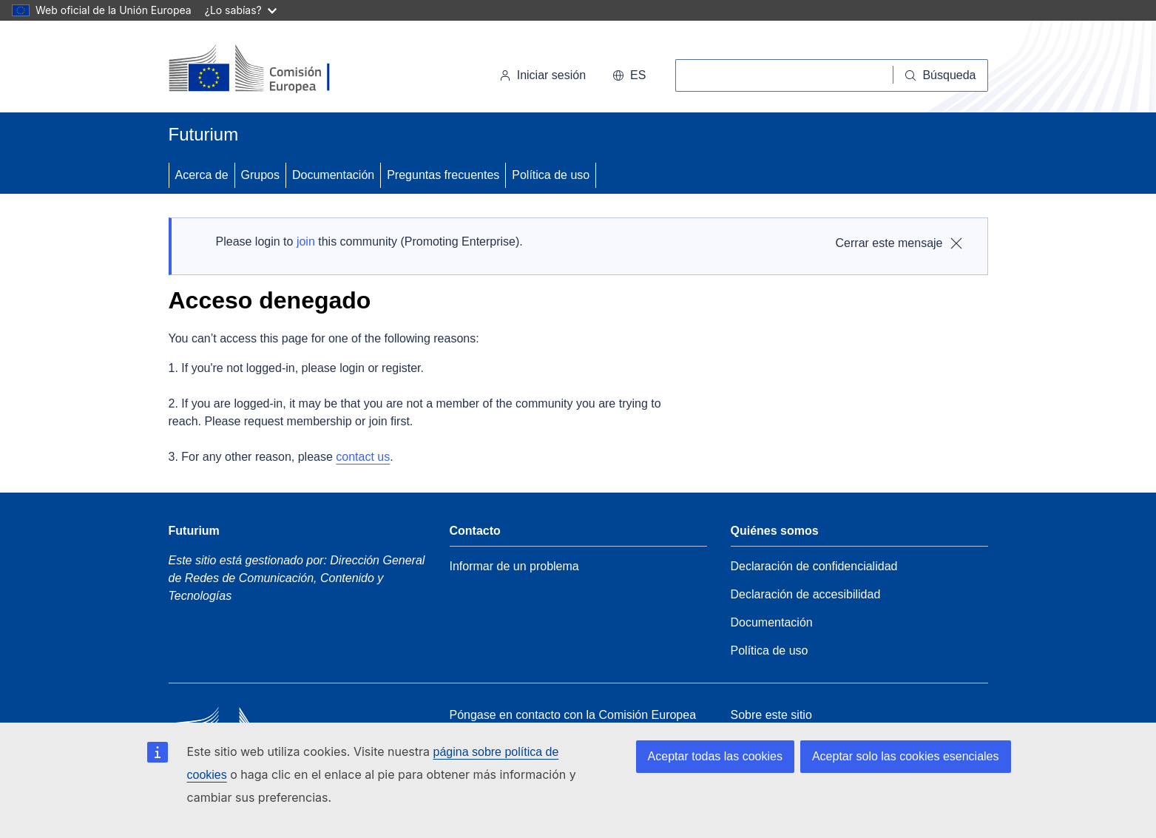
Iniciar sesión (542, 75)
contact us (363, 456)
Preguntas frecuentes (443, 175)
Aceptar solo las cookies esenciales (905, 756)
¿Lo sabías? (241, 10)
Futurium (204, 134)
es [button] (629, 75)
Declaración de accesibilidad (806, 594)
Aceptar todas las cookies (715, 756)
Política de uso (550, 175)
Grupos (260, 175)
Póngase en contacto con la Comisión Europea (573, 715)
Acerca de (202, 175)
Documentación (333, 175)
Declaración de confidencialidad (814, 566)
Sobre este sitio (771, 715)
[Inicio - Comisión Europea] (270, 69)
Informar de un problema (514, 566)
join (306, 241)
